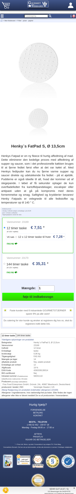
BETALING (38, 413)
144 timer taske (23, 335)
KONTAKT (38, 415)
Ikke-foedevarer (9, 21)
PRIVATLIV (38, 437)
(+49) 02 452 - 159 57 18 (38, 425)
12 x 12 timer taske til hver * (35, 237)
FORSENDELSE (38, 410)
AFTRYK (38, 434)
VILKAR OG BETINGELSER (38, 439)
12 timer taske (8, 335)
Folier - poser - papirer (25, 21)
